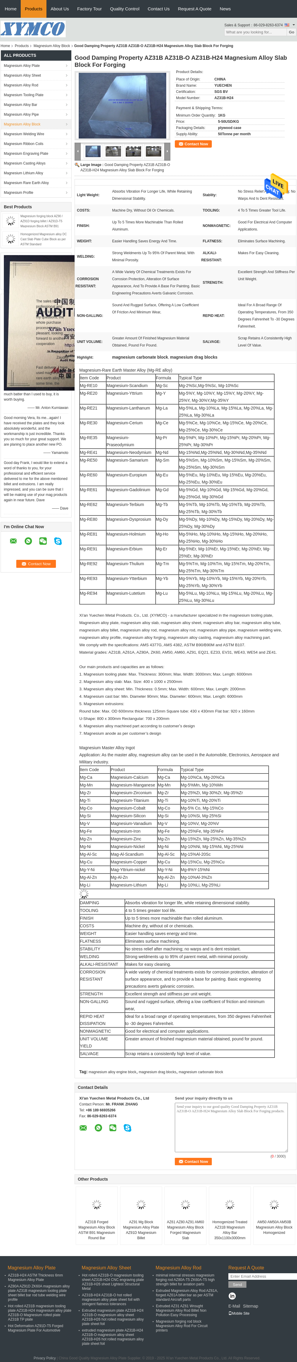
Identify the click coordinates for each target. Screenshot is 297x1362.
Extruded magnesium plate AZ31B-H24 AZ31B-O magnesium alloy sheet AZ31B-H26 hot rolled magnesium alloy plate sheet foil (113, 1317)
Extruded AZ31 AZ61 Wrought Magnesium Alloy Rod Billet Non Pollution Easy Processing (181, 1310)
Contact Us (159, 8)
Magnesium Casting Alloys (25, 163)
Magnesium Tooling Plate (23, 95)
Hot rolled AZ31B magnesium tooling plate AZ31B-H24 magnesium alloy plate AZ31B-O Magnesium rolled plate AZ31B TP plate (39, 1312)
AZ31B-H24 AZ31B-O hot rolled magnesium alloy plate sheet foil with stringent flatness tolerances (111, 1299)
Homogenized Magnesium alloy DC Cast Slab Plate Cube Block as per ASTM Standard (43, 239)
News (225, 8)
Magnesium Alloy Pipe (21, 114)
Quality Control (124, 8)
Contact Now (196, 144)
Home (11, 8)
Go (291, 32)
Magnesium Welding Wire (24, 134)
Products (33, 8)
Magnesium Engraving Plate (26, 153)
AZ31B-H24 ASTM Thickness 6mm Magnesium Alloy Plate (35, 1277)
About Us (60, 8)
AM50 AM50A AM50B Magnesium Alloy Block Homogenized (274, 1227)
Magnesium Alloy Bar (20, 105)
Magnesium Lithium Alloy (23, 173)
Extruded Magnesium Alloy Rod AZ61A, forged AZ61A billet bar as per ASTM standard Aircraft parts (187, 1295)
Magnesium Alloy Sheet (22, 75)
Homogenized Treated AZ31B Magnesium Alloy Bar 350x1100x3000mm (229, 1230)
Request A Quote (194, 8)
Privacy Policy (45, 1358)
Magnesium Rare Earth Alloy (26, 183)
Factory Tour (89, 8)
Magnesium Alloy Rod (21, 85)
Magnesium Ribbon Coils (23, 144)
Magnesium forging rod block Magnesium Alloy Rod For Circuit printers (182, 1325)
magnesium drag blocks (157, 1072)
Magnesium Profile (18, 193)
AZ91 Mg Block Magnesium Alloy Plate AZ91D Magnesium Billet (141, 1230)
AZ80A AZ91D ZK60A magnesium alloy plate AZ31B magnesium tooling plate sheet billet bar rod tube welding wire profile (39, 1293)
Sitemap (250, 1306)
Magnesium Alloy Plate (22, 66)
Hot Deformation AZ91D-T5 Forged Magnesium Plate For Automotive (35, 1328)
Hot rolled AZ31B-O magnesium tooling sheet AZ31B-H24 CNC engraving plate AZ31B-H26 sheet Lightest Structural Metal (113, 1282)
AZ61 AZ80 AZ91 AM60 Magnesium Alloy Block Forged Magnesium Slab (185, 1230)
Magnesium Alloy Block (51, 46)
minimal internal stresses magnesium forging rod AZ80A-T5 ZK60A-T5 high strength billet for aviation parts (185, 1279)
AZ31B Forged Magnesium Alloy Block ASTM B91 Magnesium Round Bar (96, 1230)
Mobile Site (238, 1313)
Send (237, 1284)
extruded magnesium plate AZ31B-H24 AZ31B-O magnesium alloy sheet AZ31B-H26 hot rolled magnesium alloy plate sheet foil (113, 1337)
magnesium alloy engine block (112, 1072)
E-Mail (234, 1306)
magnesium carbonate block (201, 1072)
